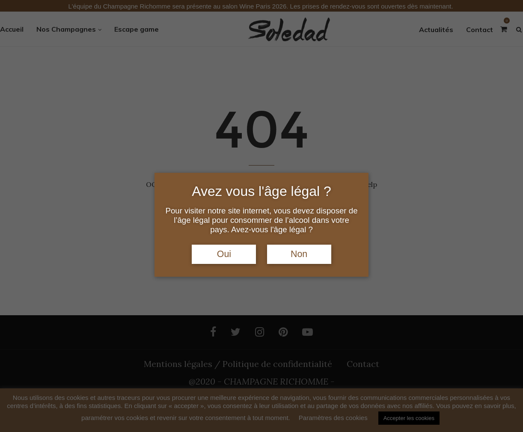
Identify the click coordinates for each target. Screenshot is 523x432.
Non (299, 254)
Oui (224, 254)
